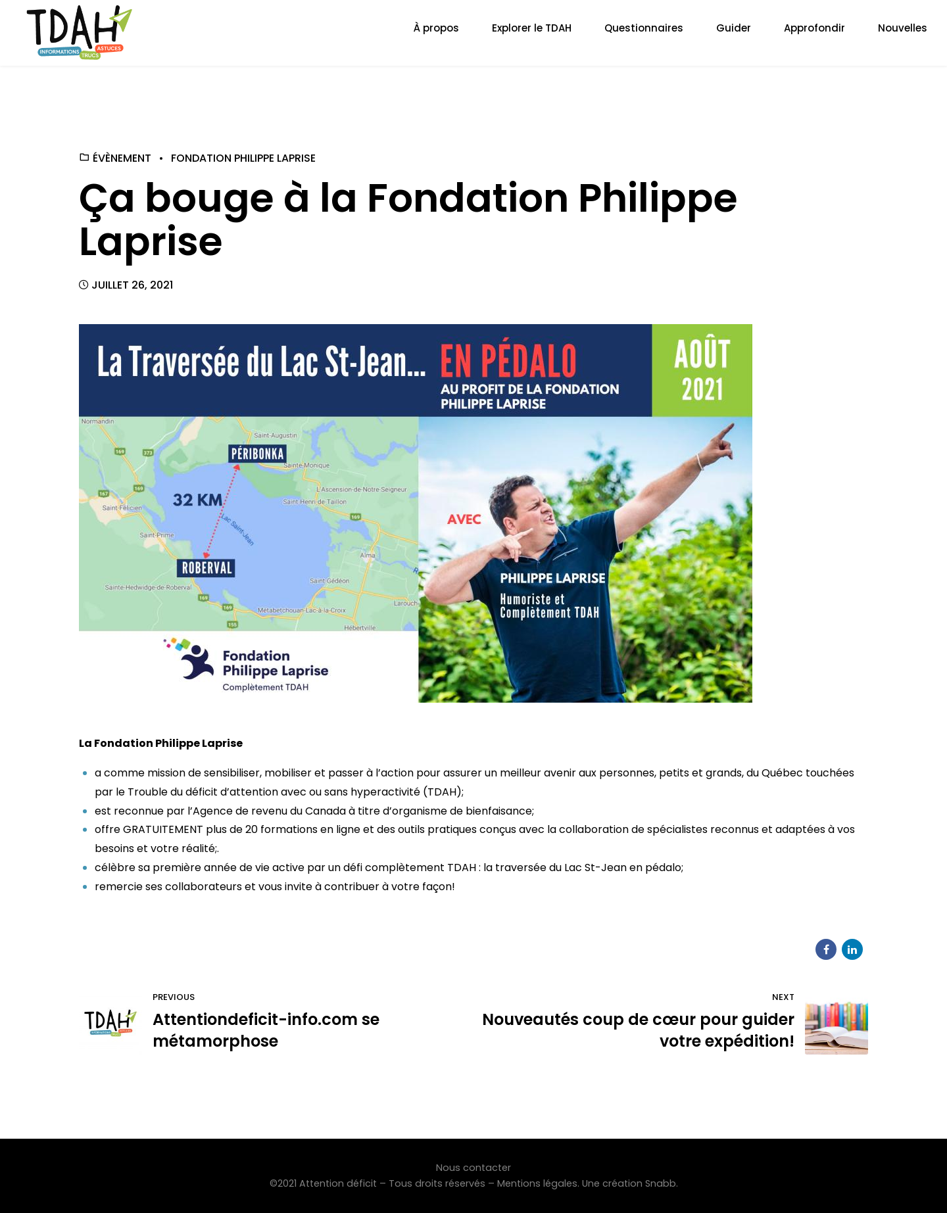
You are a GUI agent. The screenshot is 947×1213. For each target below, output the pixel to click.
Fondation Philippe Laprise (243, 158)
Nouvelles (902, 28)
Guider (733, 28)
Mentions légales (537, 1183)
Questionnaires (643, 28)
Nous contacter (473, 1167)
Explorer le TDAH (531, 28)
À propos (436, 28)
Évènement (122, 158)
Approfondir (814, 28)
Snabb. (661, 1183)
